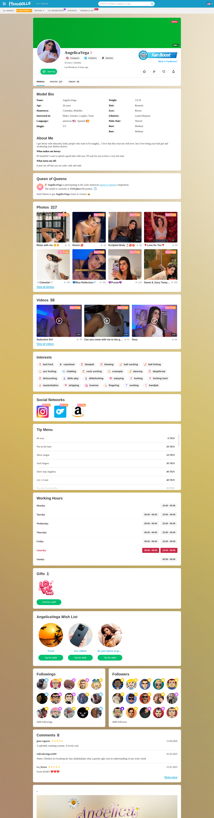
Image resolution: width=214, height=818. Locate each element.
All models (8, 11)
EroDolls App (87, 10)
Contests (72, 11)
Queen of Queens (107, 185)
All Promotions (56, 10)
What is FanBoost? (167, 61)
